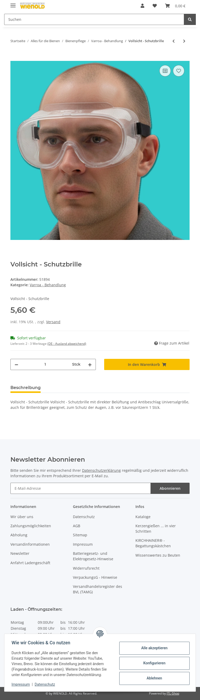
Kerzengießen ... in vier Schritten (155, 528)
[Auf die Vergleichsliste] (165, 71)
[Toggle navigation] (13, 3)
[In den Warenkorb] (14, 58)
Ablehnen (153, 678)
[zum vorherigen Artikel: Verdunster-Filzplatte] (173, 41)
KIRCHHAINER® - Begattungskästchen (153, 543)
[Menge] (45, 364)
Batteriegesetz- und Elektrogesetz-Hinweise (93, 556)
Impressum (83, 544)
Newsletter (19, 553)
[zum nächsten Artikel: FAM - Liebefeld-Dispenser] (184, 41)
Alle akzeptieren (153, 648)
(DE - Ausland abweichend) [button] (66, 343)
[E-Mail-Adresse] (80, 488)
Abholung (18, 534)
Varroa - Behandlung (48, 284)
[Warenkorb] (175, 6)
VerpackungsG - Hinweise (95, 577)
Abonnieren (170, 488)
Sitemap (80, 534)
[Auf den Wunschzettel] (178, 71)
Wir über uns (21, 516)
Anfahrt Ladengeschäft (30, 562)
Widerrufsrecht (86, 568)
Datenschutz (84, 516)
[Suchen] (94, 19)
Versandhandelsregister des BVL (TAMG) (97, 589)
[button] (142, 6)
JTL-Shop (173, 693)
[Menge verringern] (16, 364)
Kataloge (143, 516)
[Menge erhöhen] (90, 364)
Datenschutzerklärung (101, 470)
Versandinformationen (30, 544)
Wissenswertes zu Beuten (157, 555)
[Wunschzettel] (154, 6)
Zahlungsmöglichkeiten (30, 525)
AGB (76, 525)
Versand (53, 321)
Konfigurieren (153, 663)
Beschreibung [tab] (25, 387)
